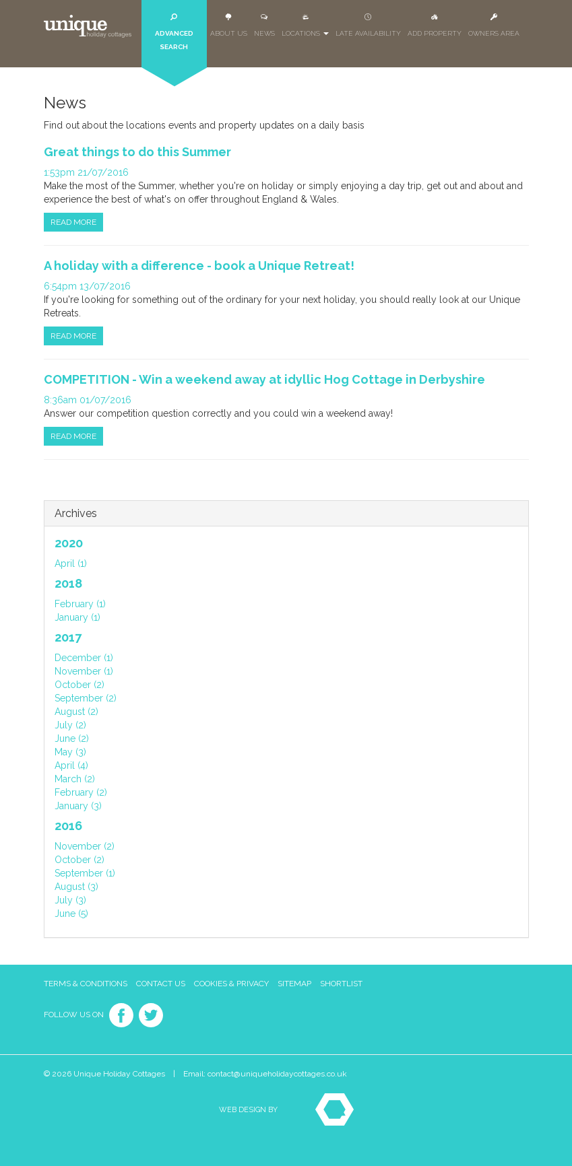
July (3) (70, 900)
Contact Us (160, 983)
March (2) (75, 779)
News (264, 25)
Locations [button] (305, 25)
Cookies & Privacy (231, 983)
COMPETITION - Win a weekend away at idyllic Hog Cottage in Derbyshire (264, 379)
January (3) (78, 805)
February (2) (81, 792)
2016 (68, 826)
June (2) (72, 738)
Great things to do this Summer (137, 152)
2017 (68, 637)
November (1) (84, 671)
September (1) (85, 873)
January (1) (77, 617)
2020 (69, 543)
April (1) (71, 563)
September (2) (86, 698)
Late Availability (368, 25)
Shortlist (341, 983)
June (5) (71, 913)
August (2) (76, 711)
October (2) (79, 684)
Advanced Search (174, 31)
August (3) (76, 886)
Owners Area (493, 25)
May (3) (70, 752)
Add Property (435, 25)
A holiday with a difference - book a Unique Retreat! (199, 266)
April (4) (71, 765)
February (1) (80, 603)
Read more (73, 222)
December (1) (84, 657)
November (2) (85, 846)
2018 (68, 583)
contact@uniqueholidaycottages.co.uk (277, 1073)
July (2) (70, 725)
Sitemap (294, 983)
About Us (228, 25)
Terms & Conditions (85, 983)
